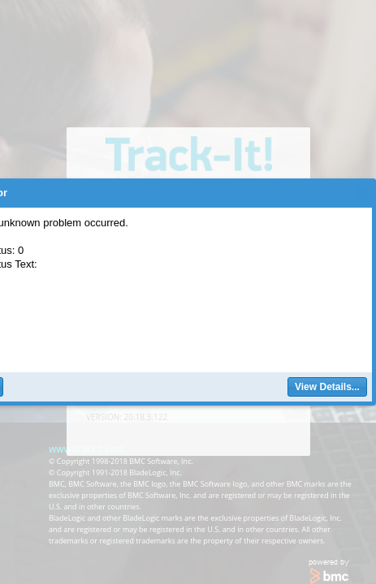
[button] (327, 387)
